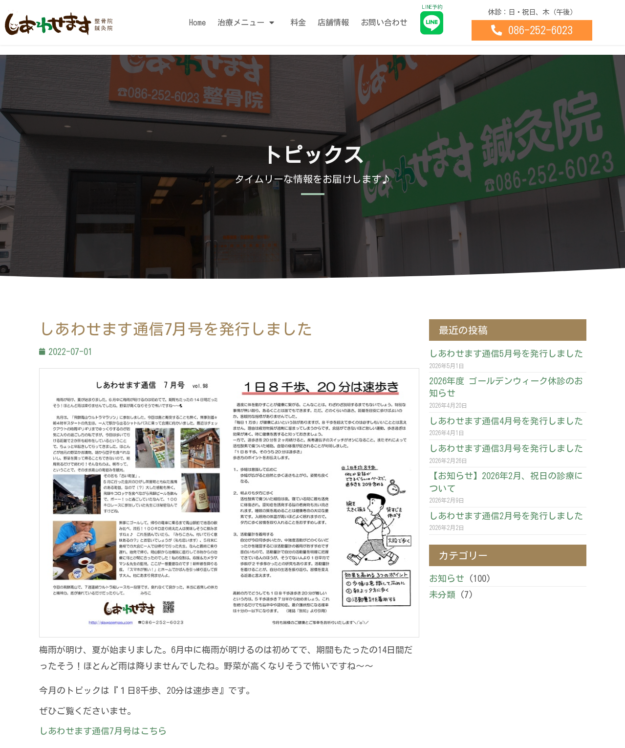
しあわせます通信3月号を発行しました (506, 448)
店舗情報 (333, 22)
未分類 (442, 594)
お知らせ (446, 578)
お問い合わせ (384, 22)
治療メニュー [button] (247, 22)
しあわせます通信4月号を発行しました (506, 421)
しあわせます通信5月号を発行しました (506, 353)
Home (197, 22)
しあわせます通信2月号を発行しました (506, 515)
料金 (298, 22)
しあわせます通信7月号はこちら (103, 730)
